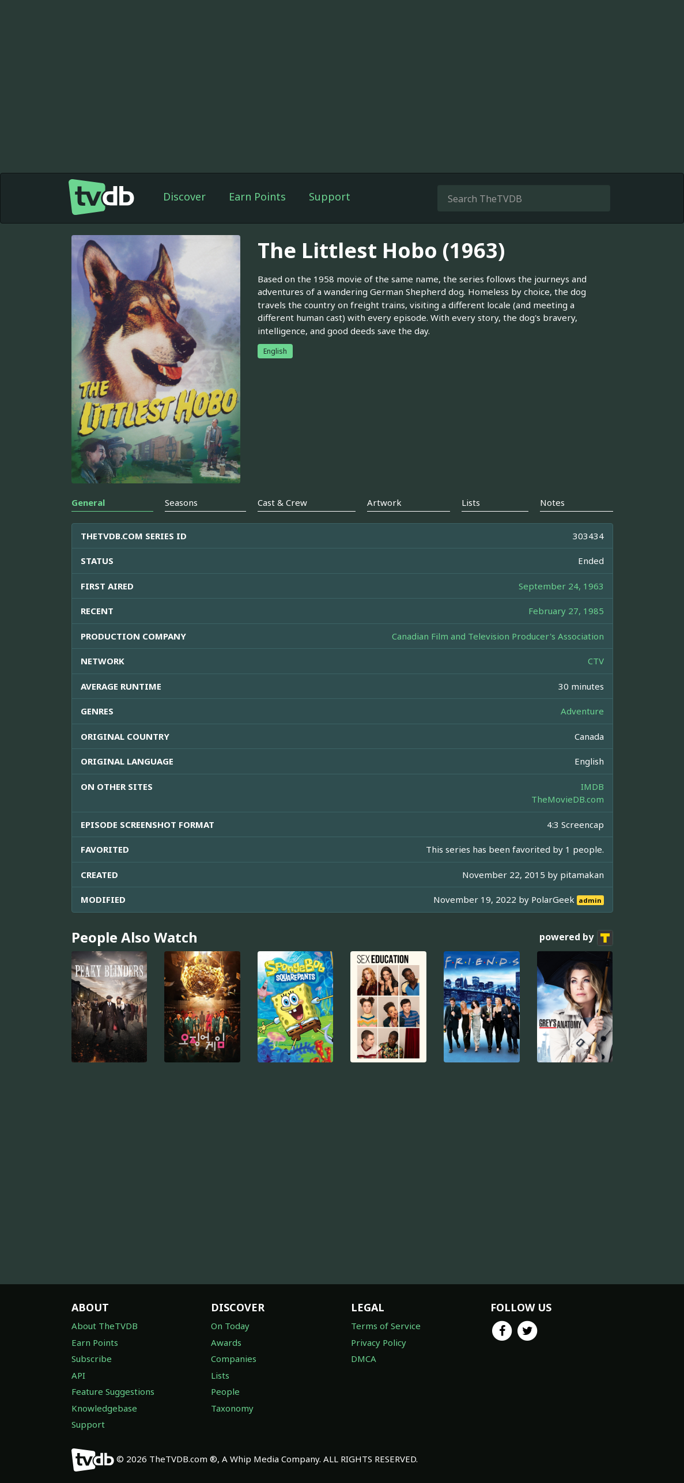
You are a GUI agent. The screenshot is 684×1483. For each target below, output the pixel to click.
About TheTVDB (104, 1325)
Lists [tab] (471, 502)
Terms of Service (386, 1325)
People (225, 1391)
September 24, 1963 (561, 586)
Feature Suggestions (112, 1391)
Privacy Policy (378, 1342)
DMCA (363, 1358)
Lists (220, 1375)
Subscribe (91, 1358)
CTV (596, 661)
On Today (230, 1325)
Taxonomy (232, 1408)
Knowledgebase (104, 1408)
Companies (233, 1358)
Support (329, 196)
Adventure (582, 711)
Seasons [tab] (181, 502)
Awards (226, 1342)
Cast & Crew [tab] (282, 502)
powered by (576, 938)
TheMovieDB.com (567, 799)
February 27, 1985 (566, 610)
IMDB (592, 786)
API (78, 1375)
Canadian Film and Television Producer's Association (498, 636)
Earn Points (257, 196)
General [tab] (88, 502)
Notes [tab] (552, 502)
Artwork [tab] (384, 502)
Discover (184, 196)
